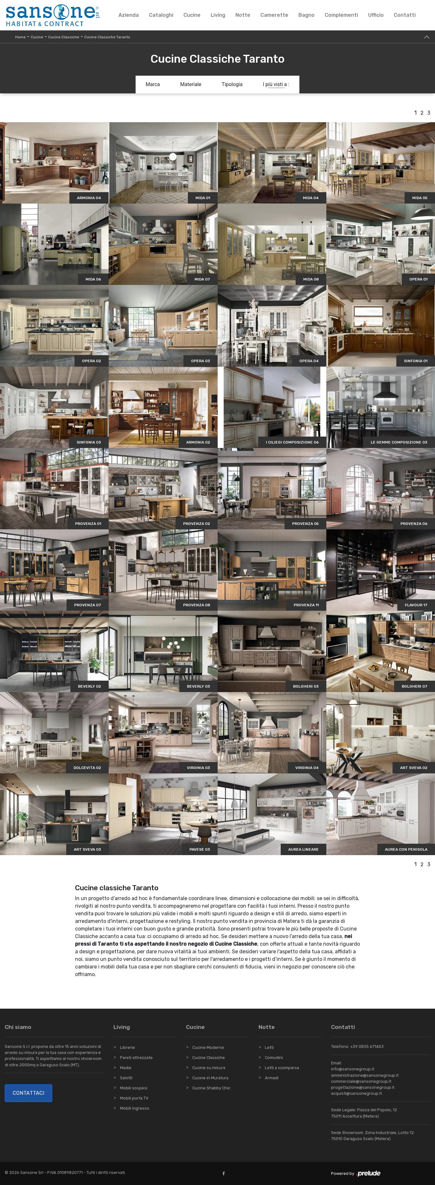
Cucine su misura (208, 1067)
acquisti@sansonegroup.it (356, 1093)
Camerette (274, 15)
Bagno (306, 15)
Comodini (274, 1057)
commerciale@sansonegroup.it (361, 1081)
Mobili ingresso (134, 1108)
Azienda (128, 15)
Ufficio (376, 15)
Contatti (405, 15)
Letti (269, 1047)
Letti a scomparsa (282, 1067)
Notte (242, 15)
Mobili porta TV (134, 1098)
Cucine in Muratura (210, 1077)
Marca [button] (153, 84)
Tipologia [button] (232, 84)
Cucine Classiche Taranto (107, 37)
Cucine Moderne (208, 1047)
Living (218, 15)
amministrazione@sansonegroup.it (365, 1075)
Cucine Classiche (63, 37)
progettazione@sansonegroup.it (362, 1087)
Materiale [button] (191, 84)
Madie (125, 1067)
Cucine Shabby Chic (211, 1088)
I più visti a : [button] (276, 84)
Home (20, 37)
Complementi (341, 15)
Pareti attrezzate (136, 1057)
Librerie (127, 1047)
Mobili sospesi (133, 1088)
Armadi (271, 1077)
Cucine (192, 15)
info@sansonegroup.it (352, 1069)
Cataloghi (161, 15)
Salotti (126, 1077)
